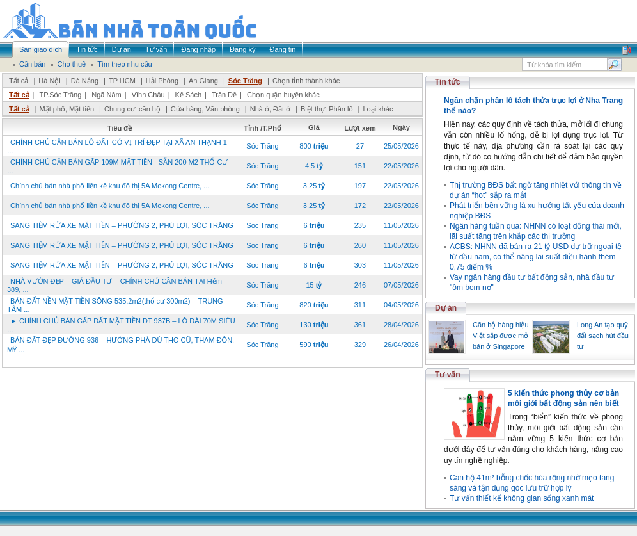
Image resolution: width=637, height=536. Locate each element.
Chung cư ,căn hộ (132, 109)
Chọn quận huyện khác (283, 95)
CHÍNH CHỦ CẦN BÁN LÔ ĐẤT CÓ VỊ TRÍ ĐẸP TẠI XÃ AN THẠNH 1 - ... (119, 146)
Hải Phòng (162, 81)
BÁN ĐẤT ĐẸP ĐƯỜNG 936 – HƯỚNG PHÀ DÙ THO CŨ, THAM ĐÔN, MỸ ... (120, 344)
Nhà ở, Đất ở (270, 109)
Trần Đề (224, 95)
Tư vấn (447, 374)
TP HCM (122, 81)
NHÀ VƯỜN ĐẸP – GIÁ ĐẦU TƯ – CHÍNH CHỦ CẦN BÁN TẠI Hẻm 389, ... (114, 285)
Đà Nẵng (84, 81)
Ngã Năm (106, 95)
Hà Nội (49, 81)
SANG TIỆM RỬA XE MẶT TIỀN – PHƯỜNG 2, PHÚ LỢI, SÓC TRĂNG (121, 225)
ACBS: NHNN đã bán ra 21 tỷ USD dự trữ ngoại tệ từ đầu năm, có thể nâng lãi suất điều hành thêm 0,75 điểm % (536, 257)
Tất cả (18, 81)
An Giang (203, 81)
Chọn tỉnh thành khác (306, 81)
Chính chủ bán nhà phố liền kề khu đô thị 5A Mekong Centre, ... (110, 186)
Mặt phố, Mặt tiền (66, 109)
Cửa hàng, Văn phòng (205, 109)
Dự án (446, 308)
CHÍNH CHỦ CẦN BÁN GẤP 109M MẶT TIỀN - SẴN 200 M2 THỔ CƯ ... (117, 166)
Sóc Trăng (245, 81)
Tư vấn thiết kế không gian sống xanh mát (522, 498)
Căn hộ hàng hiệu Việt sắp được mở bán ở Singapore (501, 335)
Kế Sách (188, 95)
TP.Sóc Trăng (60, 95)
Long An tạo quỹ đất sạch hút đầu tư (603, 335)
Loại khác (378, 109)
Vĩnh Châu (148, 95)
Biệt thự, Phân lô (327, 109)
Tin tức (447, 81)
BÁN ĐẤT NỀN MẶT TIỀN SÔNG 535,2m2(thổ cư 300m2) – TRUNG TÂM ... (115, 305)
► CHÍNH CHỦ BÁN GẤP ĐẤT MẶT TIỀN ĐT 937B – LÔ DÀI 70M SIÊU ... (121, 325)
